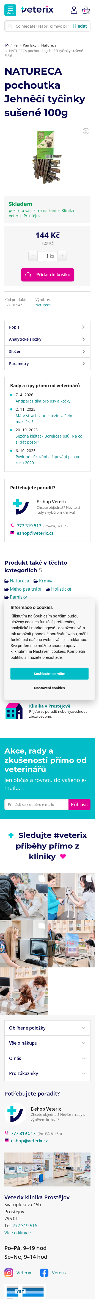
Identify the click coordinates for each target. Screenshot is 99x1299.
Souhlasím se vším (49, 673)
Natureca (48, 45)
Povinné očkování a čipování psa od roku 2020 (48, 459)
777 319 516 (25, 1226)
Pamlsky (30, 45)
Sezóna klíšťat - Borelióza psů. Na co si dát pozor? (49, 439)
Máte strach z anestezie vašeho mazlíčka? (44, 418)
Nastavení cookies (49, 688)
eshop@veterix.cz (32, 533)
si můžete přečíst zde (43, 657)
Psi (15, 45)
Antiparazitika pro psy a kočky (43, 401)
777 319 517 (25, 526)
